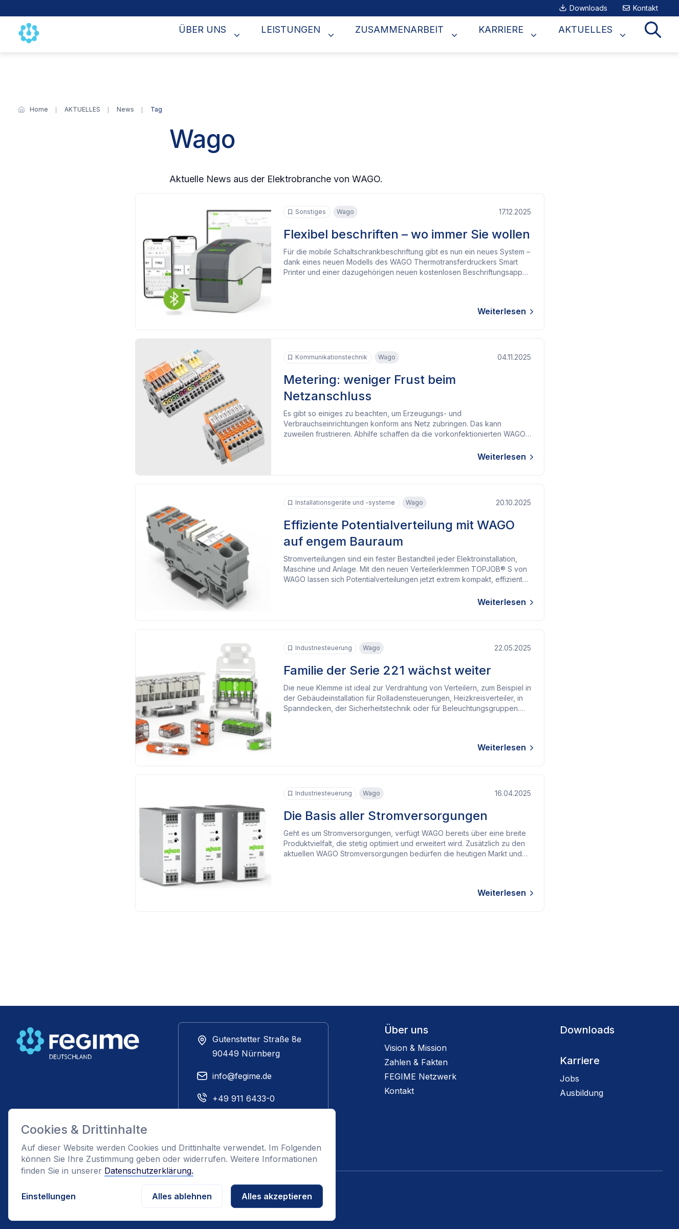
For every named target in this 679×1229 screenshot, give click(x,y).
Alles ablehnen (182, 1196)
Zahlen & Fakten (416, 1062)
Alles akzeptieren (277, 1196)
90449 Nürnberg (246, 1053)
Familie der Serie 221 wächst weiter (387, 670)
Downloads (588, 8)
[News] (125, 109)
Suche (656, 34)
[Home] (39, 109)
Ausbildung (581, 1093)
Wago (345, 211)
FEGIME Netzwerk (420, 1076)
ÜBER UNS (246, 34)
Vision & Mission (415, 1048)
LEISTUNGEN (326, 34)
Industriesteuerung (320, 648)
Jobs (569, 1078)
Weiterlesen (501, 311)
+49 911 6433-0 (243, 1098)
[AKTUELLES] (82, 109)
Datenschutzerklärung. (148, 1171)
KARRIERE (520, 34)
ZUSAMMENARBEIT (427, 34)
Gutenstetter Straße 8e (256, 1039)
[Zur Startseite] (30, 33)
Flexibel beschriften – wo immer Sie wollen (406, 234)
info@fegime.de (242, 1076)
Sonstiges (306, 212)
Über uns (406, 1030)
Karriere (580, 1060)
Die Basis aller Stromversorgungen (385, 815)
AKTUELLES (597, 34)
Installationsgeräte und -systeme (341, 502)
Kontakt (645, 8)
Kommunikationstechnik (327, 357)
